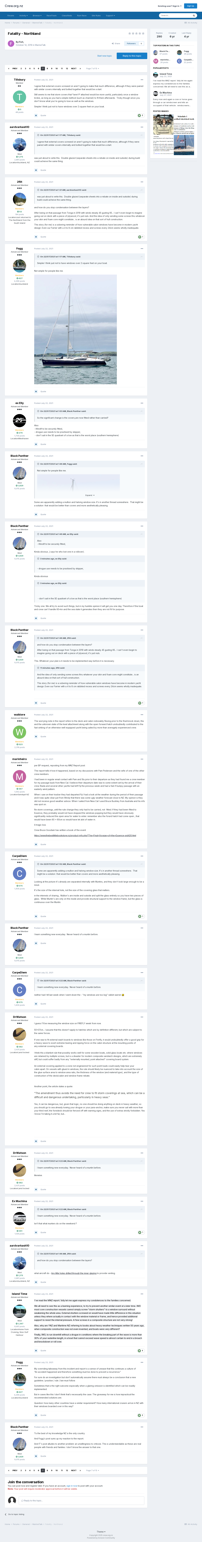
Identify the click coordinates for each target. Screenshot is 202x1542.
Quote (43, 115)
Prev (14, 68)
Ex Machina (19, 1201)
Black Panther (74, 411)
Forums (10, 15)
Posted (43, 80)
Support (110, 15)
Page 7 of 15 (92, 68)
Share (116, 43)
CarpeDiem (19, 855)
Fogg (19, 248)
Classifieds (67, 15)
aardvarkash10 (19, 127)
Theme (101, 1531)
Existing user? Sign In (169, 6)
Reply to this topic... (32, 1500)
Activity (23, 15)
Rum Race (81, 15)
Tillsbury (19, 79)
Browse (37, 15)
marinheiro (19, 759)
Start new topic (104, 56)
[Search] (175, 15)
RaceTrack (52, 15)
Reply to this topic (132, 56)
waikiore (19, 714)
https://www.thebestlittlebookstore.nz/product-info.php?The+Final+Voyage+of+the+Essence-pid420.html (85, 835)
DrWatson (19, 1016)
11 (62, 68)
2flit (19, 181)
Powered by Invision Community (101, 1538)
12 (67, 68)
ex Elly (19, 403)
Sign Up (190, 6)
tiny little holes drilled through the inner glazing (73, 1273)
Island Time (19, 1293)
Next (73, 68)
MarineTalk (40, 45)
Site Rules (96, 15)
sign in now (72, 1486)
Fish (21, 42)
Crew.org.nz (14, 6)
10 (56, 68)
